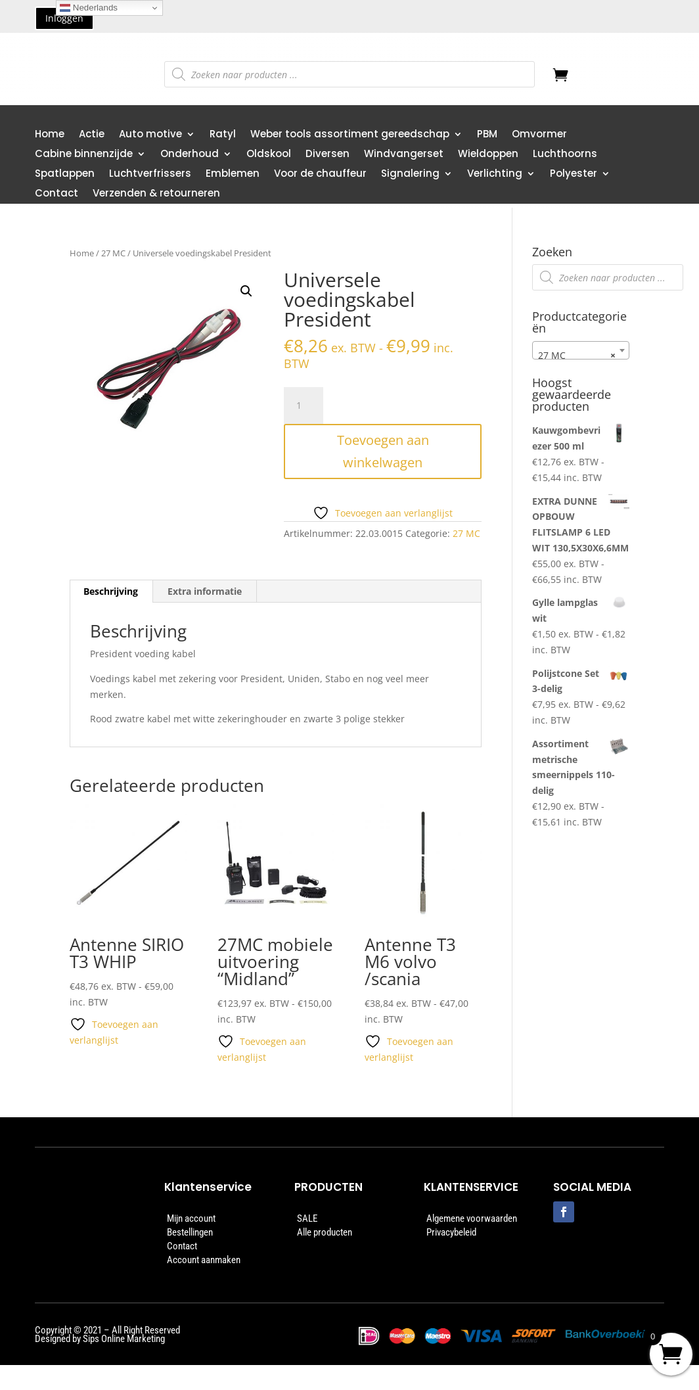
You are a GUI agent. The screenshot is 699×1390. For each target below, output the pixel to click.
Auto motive (150, 135)
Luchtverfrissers (150, 174)
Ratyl (223, 135)
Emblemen (232, 174)
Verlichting (494, 174)
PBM (487, 135)
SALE (307, 1218)
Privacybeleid (451, 1232)
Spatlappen (65, 174)
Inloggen (64, 18)
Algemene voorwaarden (471, 1218)
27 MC (113, 253)
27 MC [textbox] (577, 355)
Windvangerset (403, 154)
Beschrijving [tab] (110, 591)
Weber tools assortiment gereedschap (349, 135)
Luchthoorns (565, 154)
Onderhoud (189, 154)
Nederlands (89, 8)
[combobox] (580, 350)
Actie (91, 135)
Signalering (410, 174)
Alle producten (324, 1232)
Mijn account (191, 1218)
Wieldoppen (488, 154)
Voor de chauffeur (320, 174)
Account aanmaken (203, 1260)
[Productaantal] (303, 405)
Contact (56, 194)
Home (49, 135)
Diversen (327, 154)
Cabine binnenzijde (84, 154)
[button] (246, 291)
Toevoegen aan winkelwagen (383, 451)
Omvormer (539, 135)
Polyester (573, 174)
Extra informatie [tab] (205, 591)
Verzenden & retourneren (156, 194)
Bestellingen (190, 1232)
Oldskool (268, 154)
